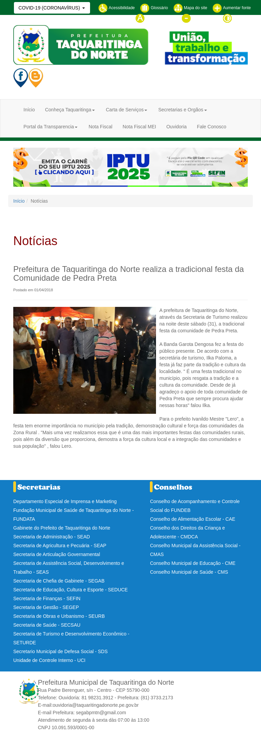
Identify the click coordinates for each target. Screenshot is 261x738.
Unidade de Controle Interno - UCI (49, 660)
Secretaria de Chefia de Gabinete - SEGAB (58, 581)
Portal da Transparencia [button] (48, 126)
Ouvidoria (176, 126)
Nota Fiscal (100, 126)
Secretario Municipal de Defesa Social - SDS (60, 651)
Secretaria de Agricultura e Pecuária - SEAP (59, 545)
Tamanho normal (155, 18)
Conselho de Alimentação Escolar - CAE (192, 519)
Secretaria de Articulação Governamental (56, 554)
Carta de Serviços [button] (124, 109)
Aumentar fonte (231, 7)
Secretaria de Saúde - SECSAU (47, 625)
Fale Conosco (211, 126)
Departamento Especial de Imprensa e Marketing (65, 501)
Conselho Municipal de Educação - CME (192, 563)
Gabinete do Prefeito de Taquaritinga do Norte (61, 528)
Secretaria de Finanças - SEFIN (47, 598)
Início (29, 109)
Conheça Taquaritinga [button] (68, 109)
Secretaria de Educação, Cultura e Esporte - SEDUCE (70, 589)
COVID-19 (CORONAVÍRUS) (49, 8)
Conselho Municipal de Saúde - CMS (189, 572)
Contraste (237, 18)
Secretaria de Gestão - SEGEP (46, 607)
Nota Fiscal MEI (139, 126)
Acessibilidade (116, 7)
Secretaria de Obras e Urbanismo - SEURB (59, 616)
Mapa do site (190, 7)
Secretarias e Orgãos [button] (180, 109)
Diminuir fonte (199, 18)
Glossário (154, 7)
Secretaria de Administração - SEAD (51, 536)
